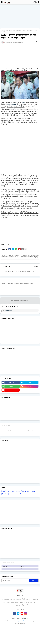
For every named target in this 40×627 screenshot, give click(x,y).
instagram (30, 386)
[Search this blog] (15, 580)
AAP (23, 102)
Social (3, 491)
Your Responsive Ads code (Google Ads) (20, 300)
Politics (6, 30)
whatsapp (11, 386)
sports (10, 493)
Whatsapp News (25, 491)
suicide (27, 493)
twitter (30, 382)
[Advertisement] (20, 16)
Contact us (25, 618)
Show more (35, 266)
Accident (18, 491)
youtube (12, 390)
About (18, 618)
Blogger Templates (21, 621)
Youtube (23, 568)
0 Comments (35, 280)
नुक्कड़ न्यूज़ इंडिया (9, 310)
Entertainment (34, 491)
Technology (4, 493)
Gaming (21, 493)
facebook (11, 382)
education (16, 493)
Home (2, 30)
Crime (8, 491)
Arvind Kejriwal (12, 104)
